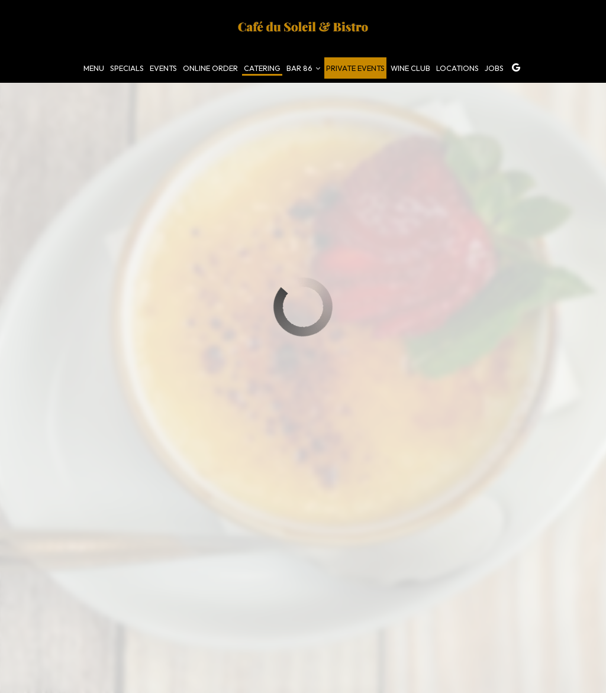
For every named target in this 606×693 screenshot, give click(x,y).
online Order (210, 68)
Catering (262, 68)
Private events (355, 68)
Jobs (494, 68)
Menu (93, 68)
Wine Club (410, 68)
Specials (127, 68)
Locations (457, 68)
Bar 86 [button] (303, 68)
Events (163, 68)
